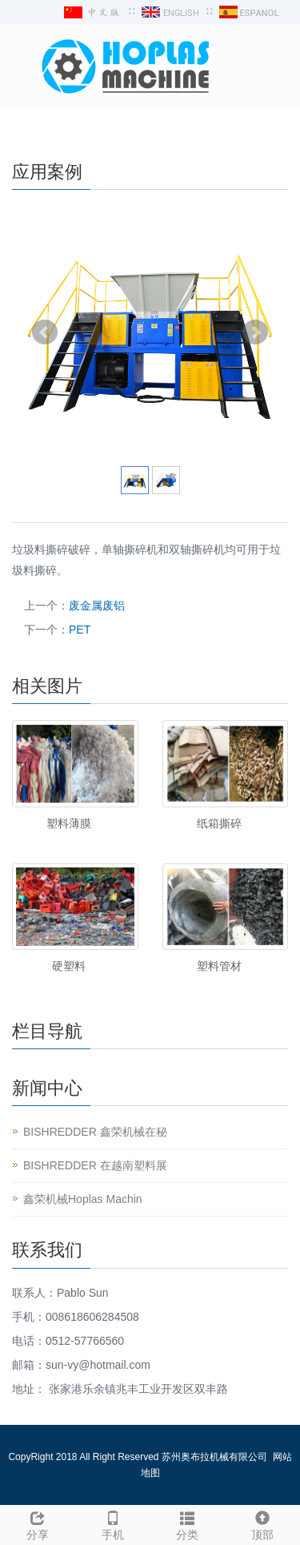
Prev (45, 332)
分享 (37, 1523)
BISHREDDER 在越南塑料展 (95, 1165)
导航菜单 (37, 126)
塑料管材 (219, 966)
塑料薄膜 (68, 823)
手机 (112, 1523)
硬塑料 (69, 966)
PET (79, 629)
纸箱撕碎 (219, 823)
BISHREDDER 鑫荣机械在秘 (95, 1131)
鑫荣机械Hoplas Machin (82, 1199)
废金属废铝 (97, 605)
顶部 (262, 1523)
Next (255, 332)
